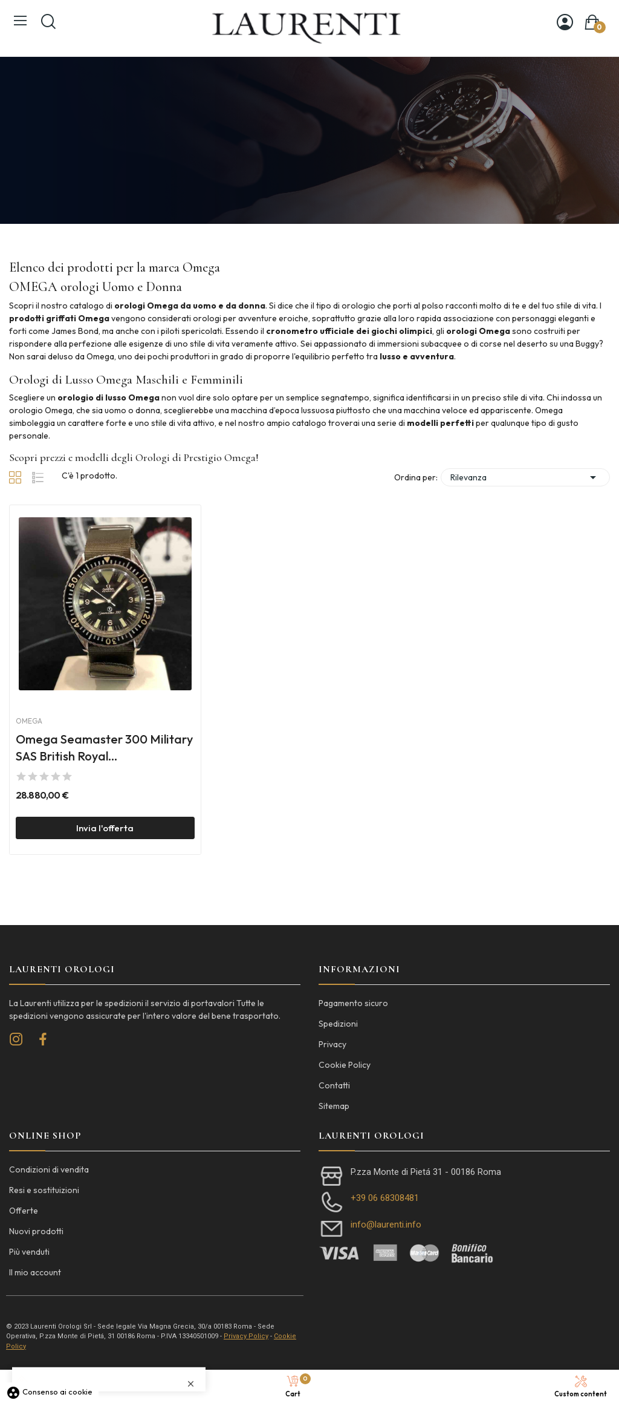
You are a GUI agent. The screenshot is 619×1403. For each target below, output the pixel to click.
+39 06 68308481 (385, 1197)
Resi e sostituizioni (44, 1190)
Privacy (332, 1044)
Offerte (23, 1210)
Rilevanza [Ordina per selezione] (525, 477)
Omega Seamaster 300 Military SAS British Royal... (104, 747)
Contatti (334, 1085)
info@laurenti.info (386, 1224)
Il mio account (35, 1272)
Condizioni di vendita (49, 1169)
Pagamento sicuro (353, 1003)
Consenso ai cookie (49, 1391)
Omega (29, 721)
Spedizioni (338, 1023)
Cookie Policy (345, 1064)
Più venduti (29, 1251)
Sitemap (334, 1105)
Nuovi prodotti (36, 1231)
